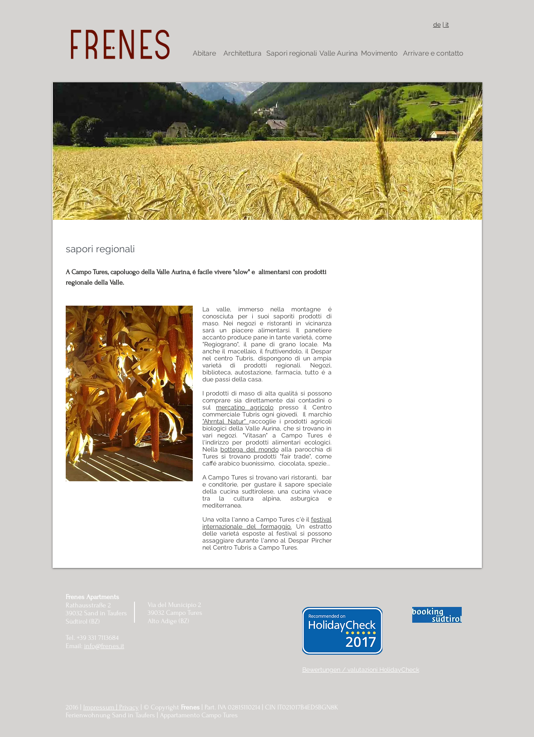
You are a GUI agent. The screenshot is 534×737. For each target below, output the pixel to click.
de (437, 24)
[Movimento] (379, 53)
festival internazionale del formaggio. (267, 523)
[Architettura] (242, 53)
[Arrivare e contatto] (433, 53)
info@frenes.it (104, 646)
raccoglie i (266, 421)
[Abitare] (204, 53)
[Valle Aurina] (338, 53)
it (446, 24)
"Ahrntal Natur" (225, 421)
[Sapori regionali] (291, 53)
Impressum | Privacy (111, 707)
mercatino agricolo (244, 407)
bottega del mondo (249, 449)
